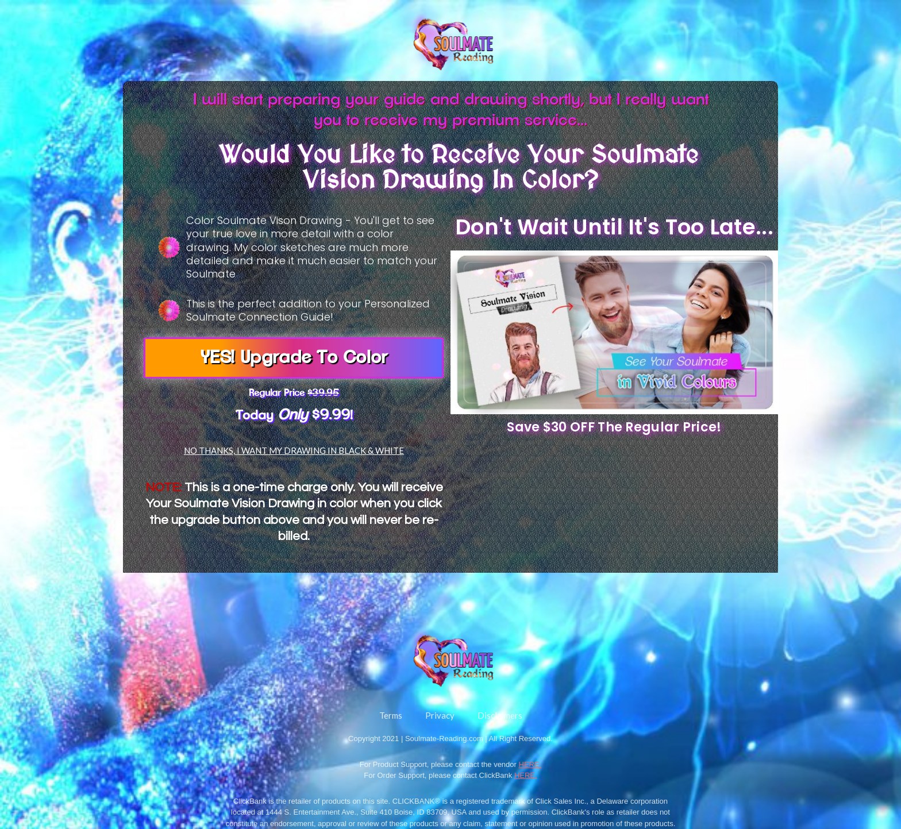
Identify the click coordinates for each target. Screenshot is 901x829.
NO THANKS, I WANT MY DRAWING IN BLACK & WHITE (294, 450)
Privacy (440, 715)
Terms (390, 715)
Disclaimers (500, 715)
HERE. (530, 764)
